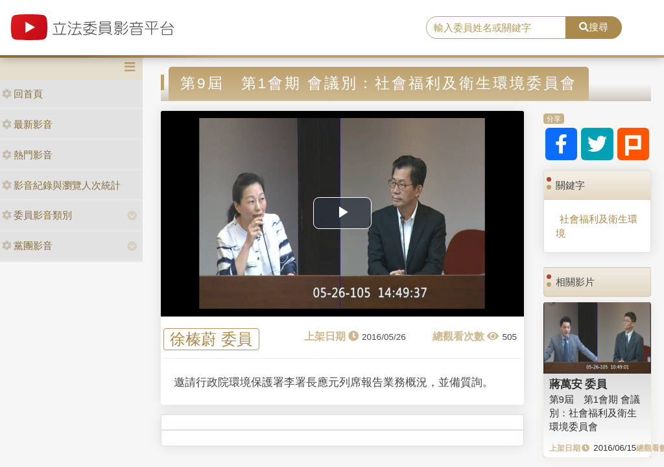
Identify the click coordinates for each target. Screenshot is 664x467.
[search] (496, 28)
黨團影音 (27, 245)
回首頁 (22, 93)
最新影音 (27, 124)
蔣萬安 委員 (578, 384)
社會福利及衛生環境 (596, 225)
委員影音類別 (37, 215)
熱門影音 (27, 154)
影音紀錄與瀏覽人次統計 (61, 185)
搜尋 (593, 26)
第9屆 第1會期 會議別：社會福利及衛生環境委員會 (595, 413)
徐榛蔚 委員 (211, 339)
